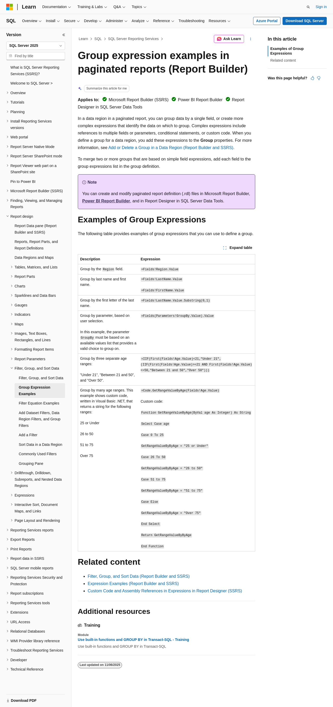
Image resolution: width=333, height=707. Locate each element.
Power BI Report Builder (106, 201)
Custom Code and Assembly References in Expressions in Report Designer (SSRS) (165, 591)
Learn (83, 39)
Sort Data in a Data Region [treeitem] (40, 444)
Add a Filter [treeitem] (28, 435)
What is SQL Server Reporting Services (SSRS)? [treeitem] (34, 70)
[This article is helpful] (312, 78)
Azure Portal (266, 21)
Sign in (321, 7)
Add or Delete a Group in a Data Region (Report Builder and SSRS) (170, 147)
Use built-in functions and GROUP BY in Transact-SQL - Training (133, 640)
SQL (98, 39)
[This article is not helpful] (319, 78)
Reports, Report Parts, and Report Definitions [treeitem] (36, 245)
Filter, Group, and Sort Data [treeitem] (41, 378)
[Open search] (308, 7)
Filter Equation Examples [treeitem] (39, 403)
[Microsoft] (9, 7)
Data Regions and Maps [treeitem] (34, 257)
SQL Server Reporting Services (133, 39)
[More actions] (250, 39)
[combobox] (35, 46)
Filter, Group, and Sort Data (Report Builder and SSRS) (139, 576)
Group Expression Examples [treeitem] (34, 390)
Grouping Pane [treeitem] (31, 463)
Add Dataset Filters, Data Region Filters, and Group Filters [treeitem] (39, 419)
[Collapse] (63, 35)
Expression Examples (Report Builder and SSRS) (133, 583)
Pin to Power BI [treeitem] (23, 181)
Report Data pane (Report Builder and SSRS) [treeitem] (35, 229)
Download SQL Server (305, 21)
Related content (283, 60)
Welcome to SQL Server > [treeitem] (31, 83)
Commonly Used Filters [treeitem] (37, 454)
